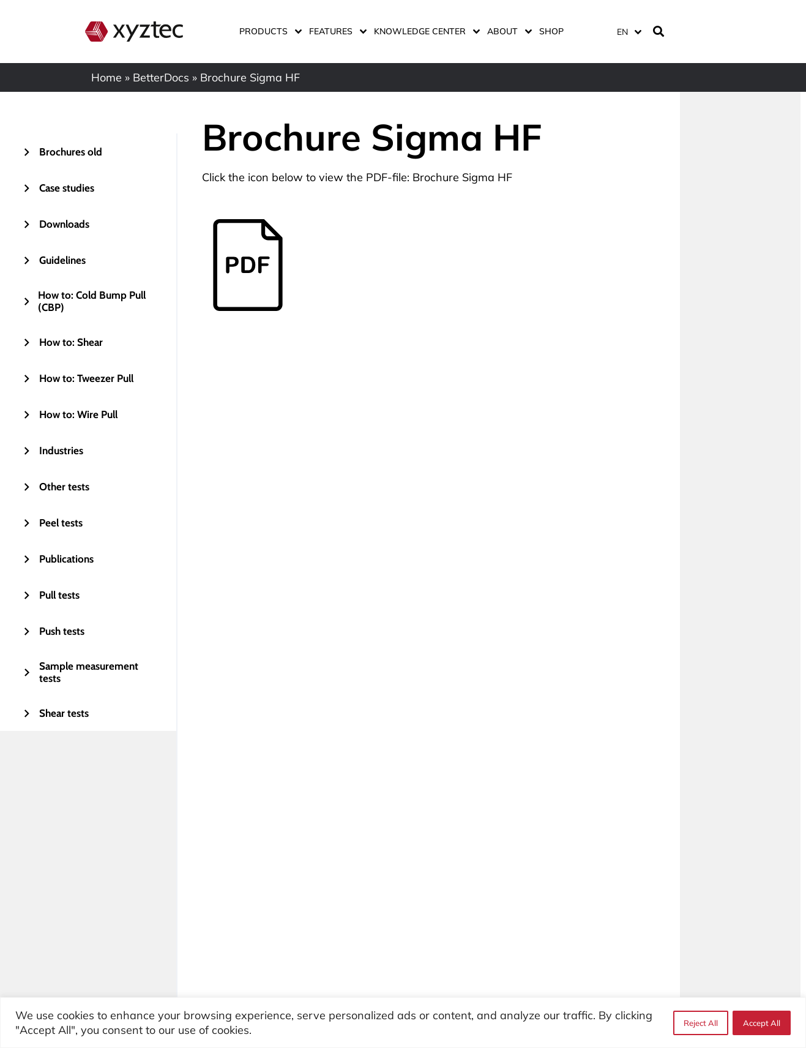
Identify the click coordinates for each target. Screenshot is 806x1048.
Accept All (761, 1023)
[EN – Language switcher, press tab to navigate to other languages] (628, 31)
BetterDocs (161, 77)
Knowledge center (424, 31)
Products (268, 31)
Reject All (700, 1023)
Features (335, 31)
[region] (403, 1022)
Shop (551, 31)
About (507, 31)
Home (106, 77)
